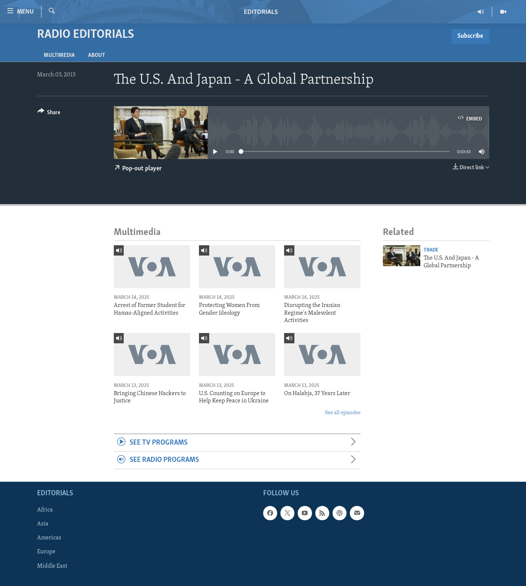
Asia (42, 524)
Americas (49, 538)
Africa (45, 510)
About (96, 55)
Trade (431, 250)
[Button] (49, 113)
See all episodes (342, 413)
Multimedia (59, 55)
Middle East (52, 566)
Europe (46, 552)
